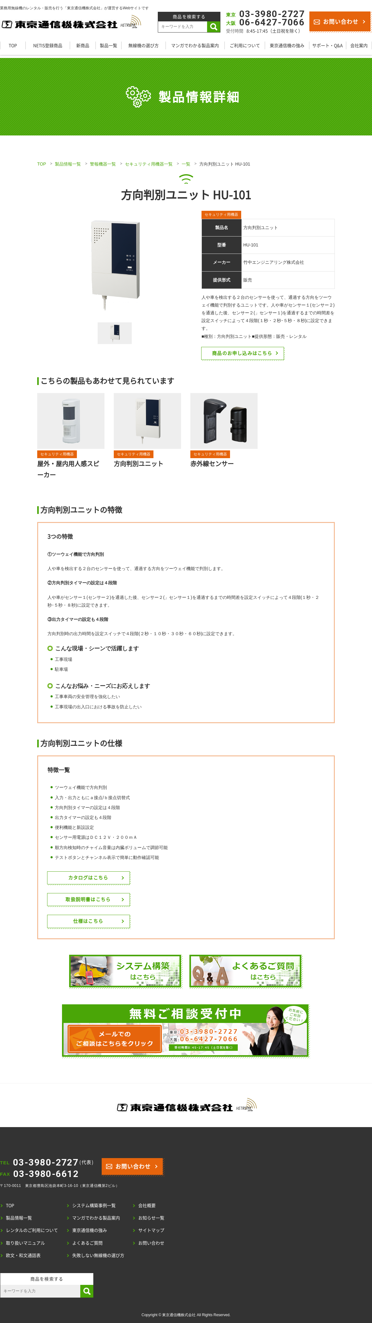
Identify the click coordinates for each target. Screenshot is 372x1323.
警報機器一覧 (103, 164)
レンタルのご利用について (32, 1230)
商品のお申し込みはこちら (245, 353)
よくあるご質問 (87, 1243)
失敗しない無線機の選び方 (98, 1255)
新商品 (82, 45)
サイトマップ (151, 1230)
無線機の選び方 (143, 45)
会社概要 (147, 1205)
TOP (13, 45)
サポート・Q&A (327, 45)
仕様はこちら (91, 921)
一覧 (186, 164)
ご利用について (245, 45)
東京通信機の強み (287, 45)
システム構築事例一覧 (94, 1205)
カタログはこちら (91, 877)
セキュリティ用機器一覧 (149, 164)
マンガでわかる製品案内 (195, 45)
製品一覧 (108, 45)
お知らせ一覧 (151, 1218)
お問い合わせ (336, 21)
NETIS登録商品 (47, 45)
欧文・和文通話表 (23, 1255)
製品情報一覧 (68, 164)
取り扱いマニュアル (25, 1243)
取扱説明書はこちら (90, 899)
